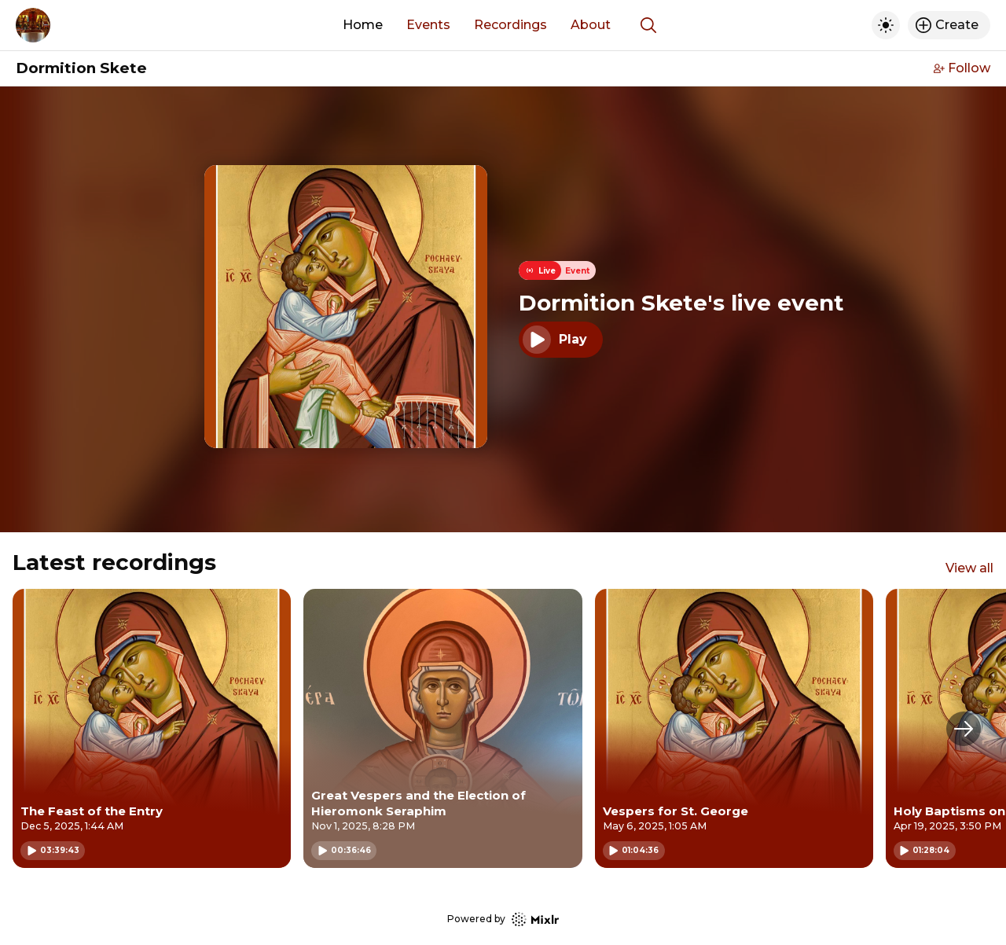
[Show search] (648, 25)
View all (969, 568)
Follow (962, 68)
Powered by (503, 919)
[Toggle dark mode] (886, 25)
